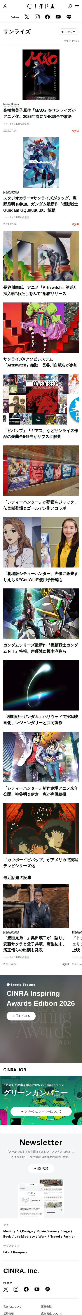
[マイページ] (5, 6)
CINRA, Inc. (21, 1270)
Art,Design (24, 1231)
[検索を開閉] (70, 6)
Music (8, 1231)
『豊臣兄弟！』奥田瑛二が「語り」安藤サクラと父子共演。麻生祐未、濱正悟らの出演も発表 (34, 944)
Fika (6, 1252)
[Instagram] (37, 17)
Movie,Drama (47, 1231)
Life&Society (25, 1236)
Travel (55, 1236)
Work (42, 1236)
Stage (65, 1231)
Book (7, 1236)
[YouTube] (58, 17)
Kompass (20, 1252)
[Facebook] (47, 17)
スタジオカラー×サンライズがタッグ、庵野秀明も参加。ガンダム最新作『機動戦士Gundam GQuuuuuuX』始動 (40, 204)
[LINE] (68, 17)
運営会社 (46, 1306)
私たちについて (12, 1306)
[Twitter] (26, 17)
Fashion (69, 1236)
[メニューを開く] (76, 6)
